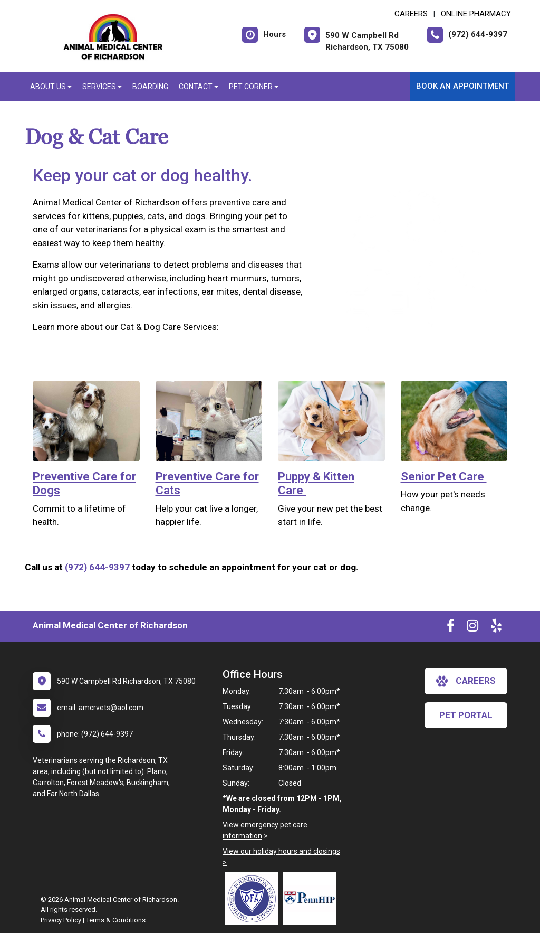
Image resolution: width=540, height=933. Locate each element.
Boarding (150, 86)
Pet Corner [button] (253, 86)
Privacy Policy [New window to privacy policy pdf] (61, 920)
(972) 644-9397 (97, 567)
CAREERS (411, 13)
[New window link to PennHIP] (312, 898)
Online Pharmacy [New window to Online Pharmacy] (476, 13)
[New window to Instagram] (472, 628)
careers (466, 681)
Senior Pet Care (444, 476)
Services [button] (102, 86)
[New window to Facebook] (450, 628)
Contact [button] (198, 86)
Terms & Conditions (116, 920)
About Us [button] (51, 86)
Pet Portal (466, 715)
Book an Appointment (462, 86)
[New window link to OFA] (254, 898)
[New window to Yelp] (496, 628)
